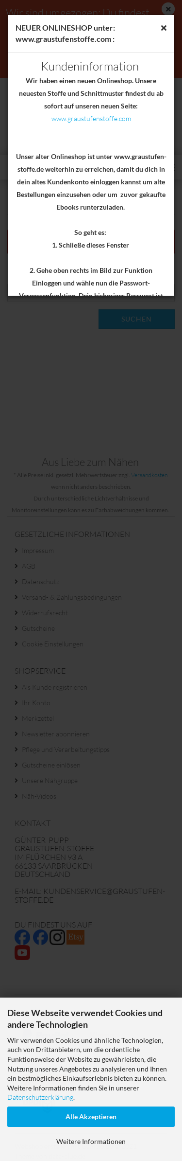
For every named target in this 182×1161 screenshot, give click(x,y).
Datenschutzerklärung (40, 1097)
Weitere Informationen (91, 1141)
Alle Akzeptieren (91, 1116)
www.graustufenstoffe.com (91, 118)
